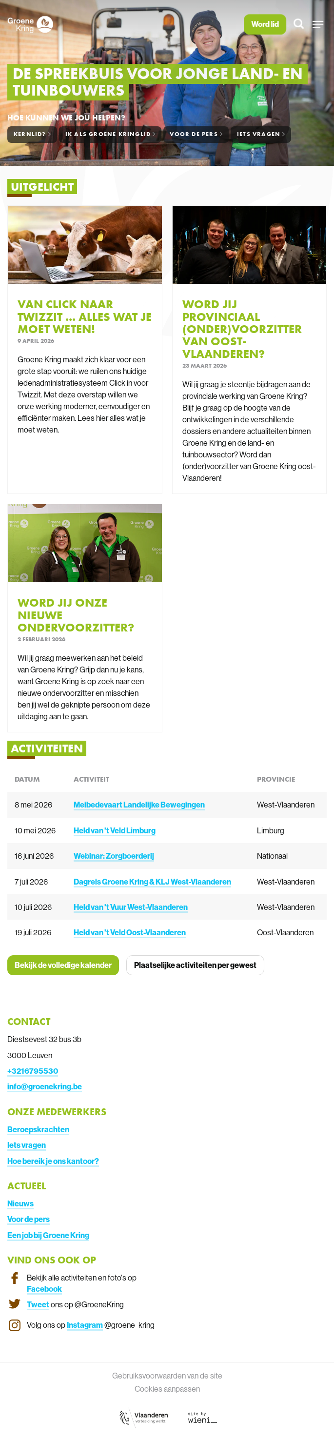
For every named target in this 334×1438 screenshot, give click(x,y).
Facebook (44, 1289)
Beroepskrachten (38, 1129)
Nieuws (20, 1203)
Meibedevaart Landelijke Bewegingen (139, 804)
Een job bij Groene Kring (48, 1235)
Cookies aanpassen (167, 1389)
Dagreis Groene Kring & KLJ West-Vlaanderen (152, 881)
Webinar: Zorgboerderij (114, 856)
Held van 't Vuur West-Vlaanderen (131, 907)
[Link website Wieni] (202, 1417)
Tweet (38, 1304)
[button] (318, 24)
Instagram (85, 1325)
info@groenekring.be (44, 1086)
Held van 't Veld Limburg (115, 830)
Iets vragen (26, 1145)
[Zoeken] (299, 25)
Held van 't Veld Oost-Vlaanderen (130, 932)
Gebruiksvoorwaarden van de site (167, 1375)
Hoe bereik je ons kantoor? (53, 1161)
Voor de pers (28, 1219)
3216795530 (35, 1071)
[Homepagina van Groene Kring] (30, 24)
